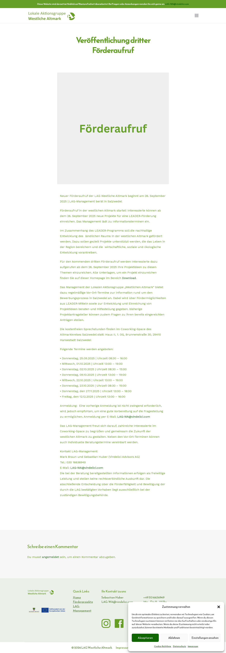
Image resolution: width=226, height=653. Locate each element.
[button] (219, 607)
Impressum (193, 646)
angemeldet (50, 557)
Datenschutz (179, 646)
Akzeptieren (145, 638)
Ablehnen (174, 638)
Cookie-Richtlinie (162, 646)
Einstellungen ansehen (205, 638)
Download (129, 278)
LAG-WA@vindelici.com (177, 4)
